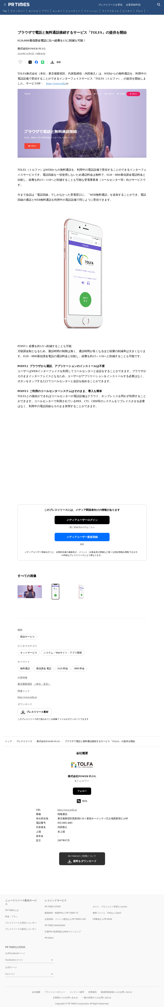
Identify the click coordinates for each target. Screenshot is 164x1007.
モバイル (33, 11)
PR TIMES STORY (53, 906)
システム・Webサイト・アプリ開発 (62, 652)
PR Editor (49, 937)
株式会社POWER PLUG (48, 741)
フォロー (82, 791)
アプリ (45, 11)
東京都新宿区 (25, 684)
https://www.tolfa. (56, 83)
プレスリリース (24, 741)
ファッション (91, 11)
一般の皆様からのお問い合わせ (96, 997)
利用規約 (92, 992)
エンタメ (57, 11)
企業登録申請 (133, 4)
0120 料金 (63, 668)
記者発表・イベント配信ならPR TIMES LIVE (65, 919)
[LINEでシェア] (42, 62)
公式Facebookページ (15, 953)
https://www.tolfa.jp (67, 810)
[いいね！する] (20, 62)
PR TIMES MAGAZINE (55, 925)
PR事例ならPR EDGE (102, 919)
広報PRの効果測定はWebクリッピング (63, 931)
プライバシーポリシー (55, 992)
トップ (8, 741)
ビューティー (73, 11)
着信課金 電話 (43, 668)
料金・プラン (11, 916)
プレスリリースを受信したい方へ (21, 922)
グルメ (139, 11)
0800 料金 (79, 668)
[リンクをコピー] (58, 62)
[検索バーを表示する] (159, 4)
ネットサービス (28, 652)
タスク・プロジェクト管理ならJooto (110, 906)
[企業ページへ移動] (82, 766)
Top (5, 11)
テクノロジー (17, 11)
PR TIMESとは (12, 910)
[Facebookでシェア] (36, 62)
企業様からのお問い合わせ (65, 997)
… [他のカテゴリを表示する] (147, 10)
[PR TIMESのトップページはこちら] (19, 4)
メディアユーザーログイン (82, 520)
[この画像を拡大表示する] (30, 592)
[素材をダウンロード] (52, 62)
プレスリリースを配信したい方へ (21, 928)
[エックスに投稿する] (30, 62)
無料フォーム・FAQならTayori (107, 912)
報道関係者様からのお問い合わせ (116, 992)
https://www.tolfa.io (27, 697)
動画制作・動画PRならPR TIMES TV (61, 912)
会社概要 (36, 992)
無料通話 (25, 668)
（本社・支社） (42, 684)
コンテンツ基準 (77, 992)
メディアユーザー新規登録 (82, 537)
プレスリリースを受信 (110, 4)
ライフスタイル (110, 11)
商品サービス (27, 636)
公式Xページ (11, 967)
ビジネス (127, 11)
